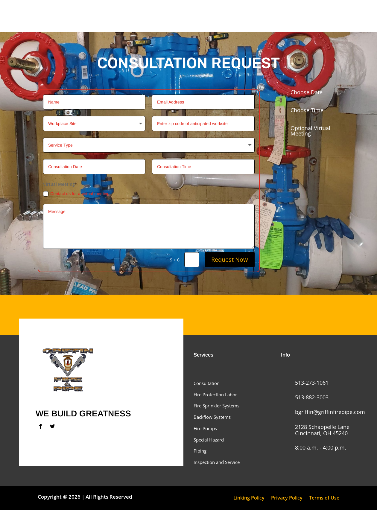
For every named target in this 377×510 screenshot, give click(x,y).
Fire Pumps (205, 428)
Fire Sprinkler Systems (216, 406)
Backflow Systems (212, 417)
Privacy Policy (286, 498)
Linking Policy (248, 498)
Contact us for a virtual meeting (76, 194)
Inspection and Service (217, 462)
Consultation (207, 383)
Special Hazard (209, 440)
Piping (200, 451)
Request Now (229, 259)
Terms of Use (324, 498)
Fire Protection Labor (215, 395)
